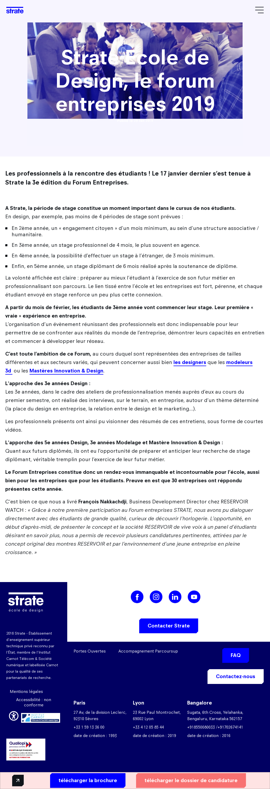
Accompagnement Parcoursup (148, 651)
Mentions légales (26, 691)
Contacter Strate (169, 626)
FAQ (236, 655)
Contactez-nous (235, 676)
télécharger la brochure (82, 780)
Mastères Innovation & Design (66, 371)
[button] (13, 715)
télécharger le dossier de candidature (185, 780)
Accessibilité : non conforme (33, 702)
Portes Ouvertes (90, 651)
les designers (189, 362)
